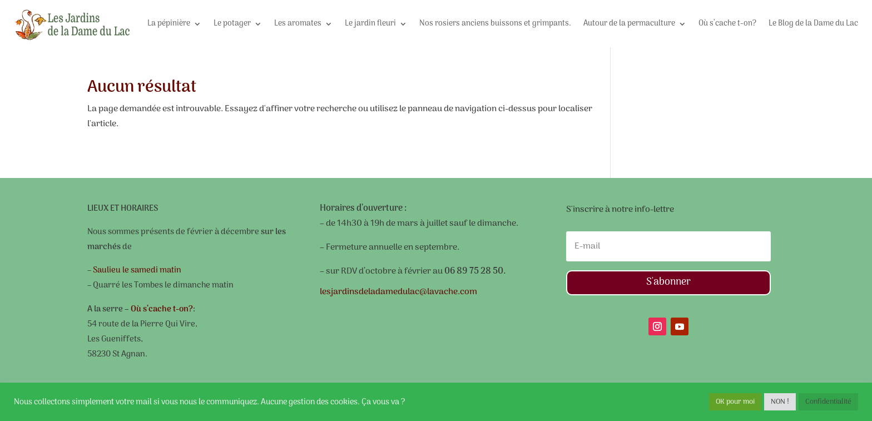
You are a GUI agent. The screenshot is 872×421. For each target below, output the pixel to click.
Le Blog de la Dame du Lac (813, 23)
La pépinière (168, 23)
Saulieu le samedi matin (136, 270)
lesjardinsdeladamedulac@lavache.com (398, 292)
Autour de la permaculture (629, 23)
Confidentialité (828, 402)
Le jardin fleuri (370, 23)
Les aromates (297, 23)
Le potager (232, 23)
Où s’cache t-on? (727, 23)
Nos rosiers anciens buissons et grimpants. (495, 23)
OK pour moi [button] (735, 402)
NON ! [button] (780, 402)
